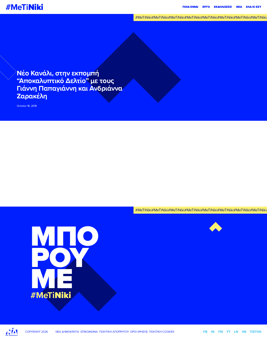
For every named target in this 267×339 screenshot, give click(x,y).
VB (244, 331)
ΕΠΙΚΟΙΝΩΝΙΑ (89, 332)
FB (205, 331)
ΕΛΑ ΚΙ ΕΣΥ (253, 7)
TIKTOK (255, 331)
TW (220, 331)
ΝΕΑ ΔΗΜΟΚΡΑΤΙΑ (67, 332)
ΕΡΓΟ (206, 7)
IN (212, 331)
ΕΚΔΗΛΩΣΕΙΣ (223, 7)
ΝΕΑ (239, 7)
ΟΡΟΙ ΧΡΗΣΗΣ (139, 332)
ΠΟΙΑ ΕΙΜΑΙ (190, 7)
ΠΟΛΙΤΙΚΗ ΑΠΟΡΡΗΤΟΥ (114, 332)
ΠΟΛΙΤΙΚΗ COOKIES (161, 332)
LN (236, 331)
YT (228, 331)
